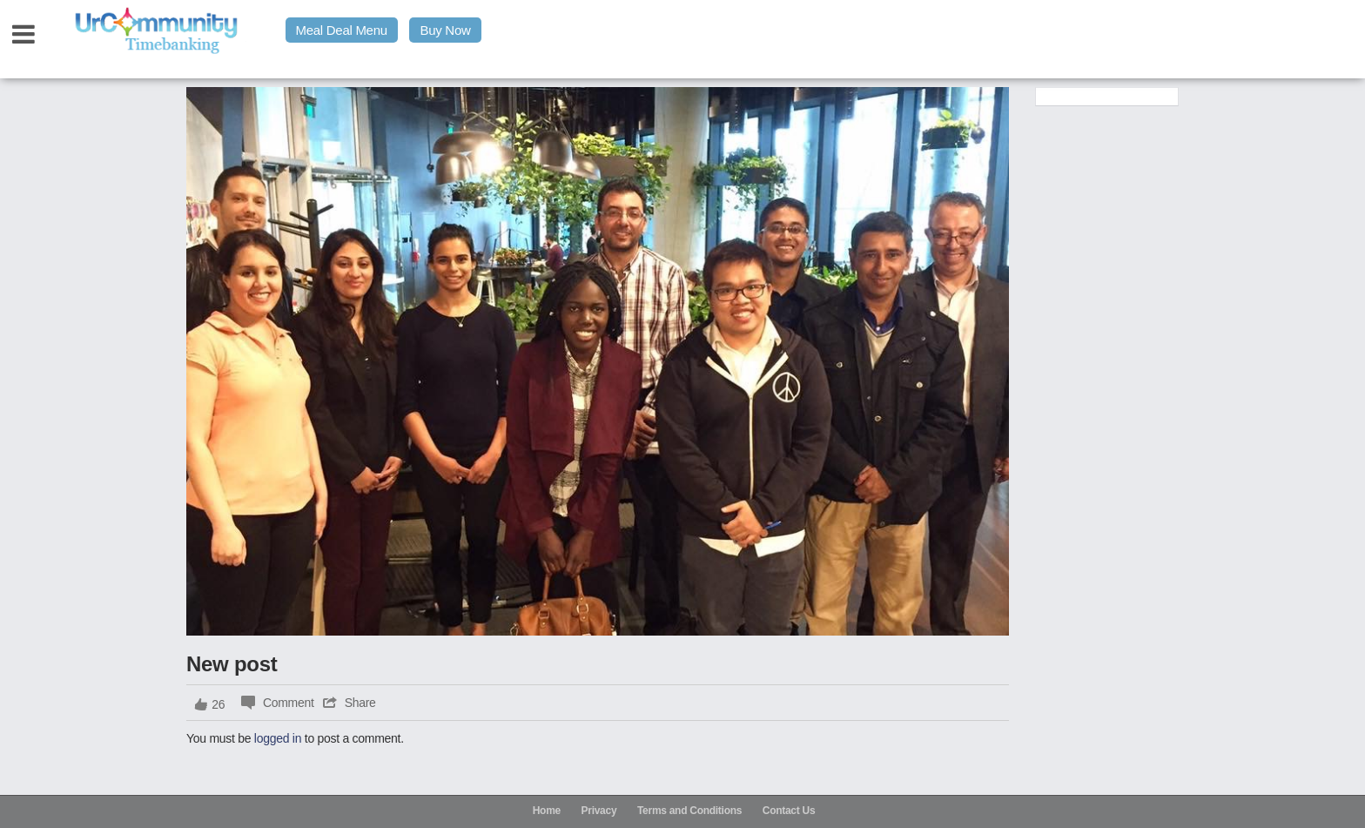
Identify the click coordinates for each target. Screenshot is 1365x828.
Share (360, 703)
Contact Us (789, 810)
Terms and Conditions (689, 810)
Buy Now (445, 30)
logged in (277, 738)
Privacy (599, 810)
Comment (288, 703)
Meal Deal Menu (341, 30)
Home (547, 810)
